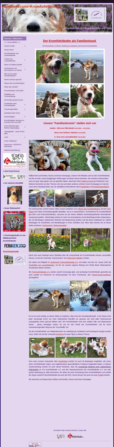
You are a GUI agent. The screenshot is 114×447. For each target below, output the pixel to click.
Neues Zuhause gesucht (13, 79)
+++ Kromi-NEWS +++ (12, 42)
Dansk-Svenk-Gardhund (101, 275)
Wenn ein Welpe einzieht (13, 65)
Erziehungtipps (15, 117)
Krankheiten (84, 187)
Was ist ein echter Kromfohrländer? (10, 75)
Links (15, 137)
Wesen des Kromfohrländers (14, 83)
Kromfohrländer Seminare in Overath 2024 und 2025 (14, 121)
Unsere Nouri (9, 50)
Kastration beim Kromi (12, 113)
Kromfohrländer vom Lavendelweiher (11, 54)
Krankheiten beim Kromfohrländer (15, 104)
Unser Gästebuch (10, 141)
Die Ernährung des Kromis (13, 100)
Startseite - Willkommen (13, 38)
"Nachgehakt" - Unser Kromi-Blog (14, 132)
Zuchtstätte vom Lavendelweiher (41, 265)
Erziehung (60, 334)
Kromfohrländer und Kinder (13, 91)
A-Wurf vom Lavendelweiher (15, 60)
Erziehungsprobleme (101, 187)
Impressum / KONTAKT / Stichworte (13, 145)
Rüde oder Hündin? (11, 87)
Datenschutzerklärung (12, 150)
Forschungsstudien (15, 109)
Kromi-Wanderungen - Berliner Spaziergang (15, 127)
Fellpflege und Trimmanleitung (9, 95)
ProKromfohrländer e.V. (68, 262)
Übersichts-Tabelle (75, 258)
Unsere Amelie (15, 46)
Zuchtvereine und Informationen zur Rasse (15, 69)
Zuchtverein (54, 262)
